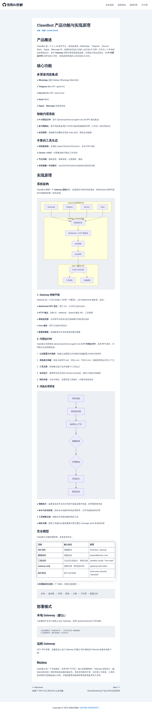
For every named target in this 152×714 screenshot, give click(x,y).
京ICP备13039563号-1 (89, 708)
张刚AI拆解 (15, 5)
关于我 (145, 5)
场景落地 (122, 5)
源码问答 (134, 5)
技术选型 (110, 5)
